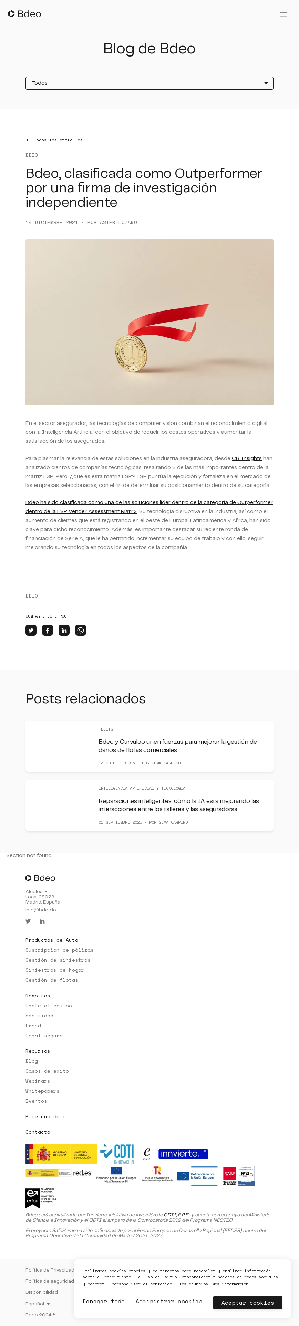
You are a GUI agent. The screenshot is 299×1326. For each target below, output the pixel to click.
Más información (225, 1284)
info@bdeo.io (40, 910)
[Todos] (149, 83)
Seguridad (39, 1015)
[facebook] (47, 630)
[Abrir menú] (283, 14)
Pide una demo (45, 1116)
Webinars (37, 1080)
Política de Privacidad (49, 1270)
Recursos (37, 1050)
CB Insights (247, 458)
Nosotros (37, 995)
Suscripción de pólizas (59, 949)
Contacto (37, 1131)
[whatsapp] (80, 630)
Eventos (36, 1100)
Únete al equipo (48, 1005)
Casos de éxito (47, 1070)
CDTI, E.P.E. (176, 1215)
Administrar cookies (168, 1301)
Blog (31, 1060)
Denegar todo (103, 1301)
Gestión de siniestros (58, 959)
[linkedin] (64, 630)
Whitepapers (42, 1090)
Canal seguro (44, 1035)
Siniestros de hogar (54, 969)
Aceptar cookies (247, 1302)
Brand (33, 1025)
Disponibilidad (41, 1292)
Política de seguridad (49, 1281)
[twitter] (31, 630)
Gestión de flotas (51, 979)
